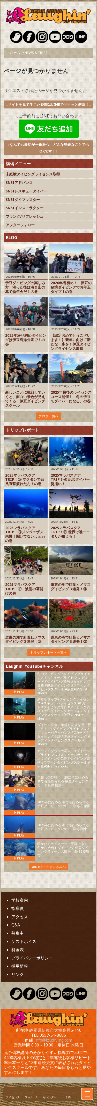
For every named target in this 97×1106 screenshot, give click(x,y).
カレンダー (49, 1097)
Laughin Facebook (29, 37)
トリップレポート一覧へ (48, 652)
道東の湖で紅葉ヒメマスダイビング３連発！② (71, 639)
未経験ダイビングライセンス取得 (33, 174)
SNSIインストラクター (24, 207)
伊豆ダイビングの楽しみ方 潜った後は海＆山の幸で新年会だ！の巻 (25, 287)
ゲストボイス (23, 941)
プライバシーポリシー (32, 958)
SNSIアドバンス (19, 182)
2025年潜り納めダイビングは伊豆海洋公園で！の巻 (25, 340)
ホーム (15, 52)
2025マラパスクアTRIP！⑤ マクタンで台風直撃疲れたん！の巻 (24, 479)
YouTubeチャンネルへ (49, 866)
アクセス (19, 916)
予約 (68, 1097)
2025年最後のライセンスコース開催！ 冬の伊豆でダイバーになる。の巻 (71, 396)
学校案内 (19, 900)
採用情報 (19, 966)
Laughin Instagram (42, 37)
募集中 (17, 933)
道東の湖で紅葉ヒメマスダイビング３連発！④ (71, 586)
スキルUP (31, 1097)
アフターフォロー (20, 224)
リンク (17, 974)
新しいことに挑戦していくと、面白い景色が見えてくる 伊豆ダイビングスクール (25, 399)
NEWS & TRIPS (36, 52)
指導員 (17, 908)
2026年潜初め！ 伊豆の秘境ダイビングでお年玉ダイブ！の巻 (71, 287)
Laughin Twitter (16, 37)
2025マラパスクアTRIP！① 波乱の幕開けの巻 (24, 589)
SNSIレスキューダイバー (26, 191)
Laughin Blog (68, 37)
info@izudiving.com (53, 1040)
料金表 (17, 949)
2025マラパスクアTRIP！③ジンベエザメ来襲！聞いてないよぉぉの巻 (25, 534)
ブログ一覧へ (49, 416)
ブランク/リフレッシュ (24, 216)
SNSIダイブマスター (23, 199)
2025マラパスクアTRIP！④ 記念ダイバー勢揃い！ (70, 479)
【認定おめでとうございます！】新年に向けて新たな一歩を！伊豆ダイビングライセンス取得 (71, 342)
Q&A (15, 925)
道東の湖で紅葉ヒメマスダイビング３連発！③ (25, 639)
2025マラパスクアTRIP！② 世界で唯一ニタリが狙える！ (70, 532)
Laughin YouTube (55, 37)
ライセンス (13, 1097)
